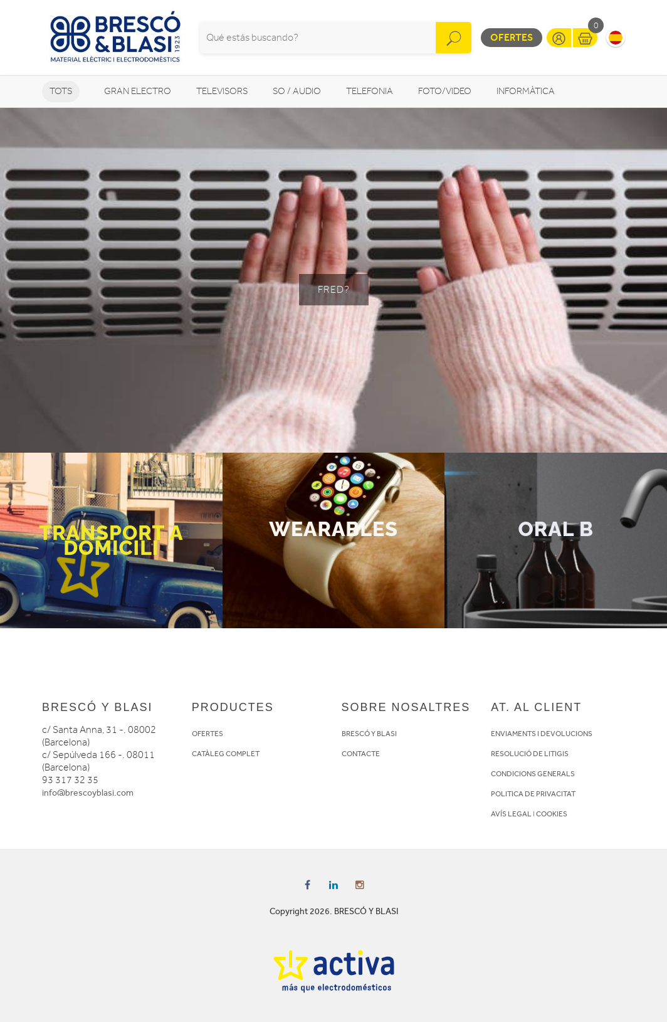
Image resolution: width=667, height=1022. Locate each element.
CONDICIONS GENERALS (533, 773)
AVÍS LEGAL (511, 813)
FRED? (334, 289)
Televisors (222, 91)
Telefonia (369, 91)
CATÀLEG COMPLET (226, 753)
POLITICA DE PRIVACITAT (533, 793)
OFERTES (207, 733)
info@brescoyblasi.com (88, 793)
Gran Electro (137, 91)
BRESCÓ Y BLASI (369, 733)
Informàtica (525, 91)
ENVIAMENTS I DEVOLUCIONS (541, 733)
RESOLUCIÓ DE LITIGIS (530, 753)
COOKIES (551, 813)
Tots (61, 91)
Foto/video (444, 91)
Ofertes (511, 37)
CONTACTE (361, 753)
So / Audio (297, 91)
